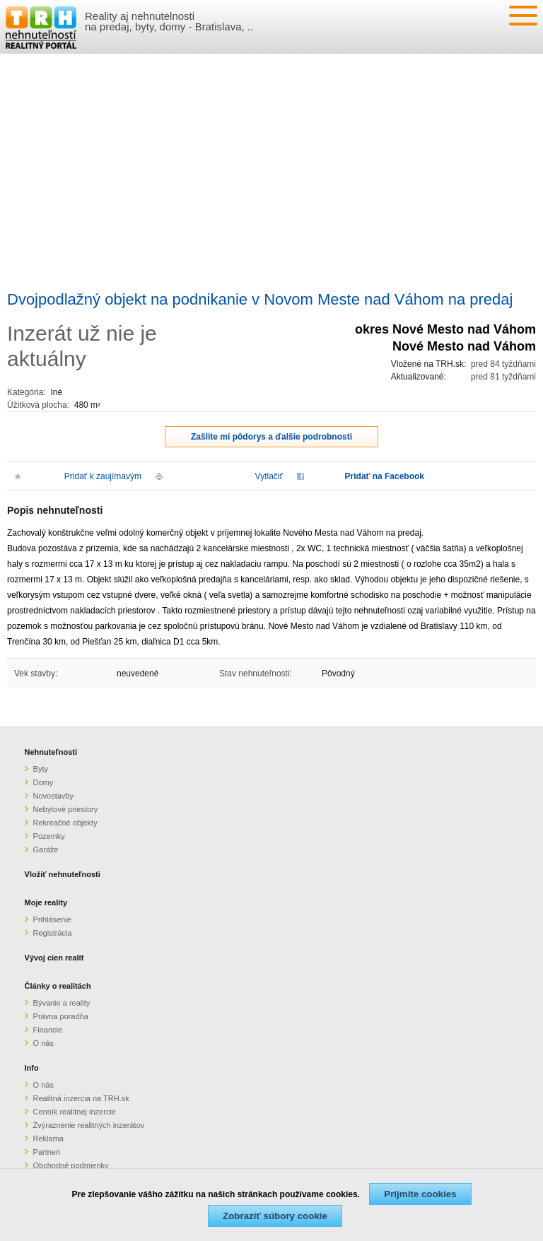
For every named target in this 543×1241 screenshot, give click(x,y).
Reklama (48, 1138)
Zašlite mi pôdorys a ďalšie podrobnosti (271, 437)
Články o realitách (58, 986)
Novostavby (53, 796)
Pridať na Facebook (384, 476)
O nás (43, 1043)
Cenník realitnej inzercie (74, 1111)
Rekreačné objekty (65, 822)
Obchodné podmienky (71, 1165)
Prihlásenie (52, 919)
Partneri (47, 1152)
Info (32, 1068)
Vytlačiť (269, 476)
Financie (48, 1029)
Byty (40, 769)
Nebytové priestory (65, 809)
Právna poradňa (60, 1016)
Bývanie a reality (61, 1003)
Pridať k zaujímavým (102, 476)
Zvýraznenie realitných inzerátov (89, 1125)
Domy (43, 782)
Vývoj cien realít (54, 957)
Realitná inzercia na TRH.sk (81, 1098)
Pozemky (49, 836)
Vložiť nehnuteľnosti (62, 874)
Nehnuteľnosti (51, 752)
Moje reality (46, 902)
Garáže (46, 849)
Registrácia (52, 933)
